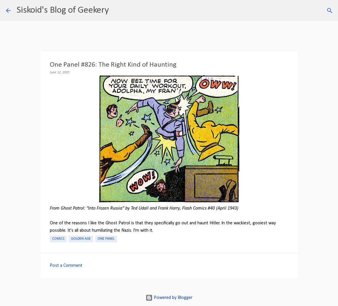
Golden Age (81, 239)
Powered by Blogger (169, 297)
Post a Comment (66, 265)
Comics (58, 239)
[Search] (117, 11)
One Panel (106, 239)
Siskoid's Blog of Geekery (63, 10)
